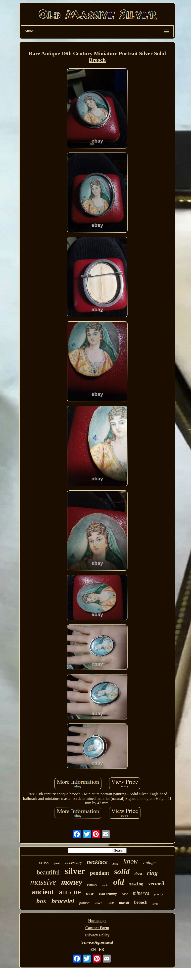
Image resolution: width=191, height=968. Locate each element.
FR (101, 949)
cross (43, 862)
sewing (136, 884)
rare (110, 902)
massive (43, 881)
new (90, 893)
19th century (108, 894)
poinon (84, 903)
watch (98, 903)
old (118, 881)
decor (115, 864)
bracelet (62, 901)
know (130, 862)
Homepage (97, 920)
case (125, 894)
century (92, 884)
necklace (97, 862)
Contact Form (97, 928)
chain (105, 885)
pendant (99, 873)
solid (122, 871)
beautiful (48, 872)
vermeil (156, 883)
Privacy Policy (97, 935)
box (41, 901)
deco (138, 874)
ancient (43, 892)
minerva (141, 893)
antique (70, 892)
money (71, 882)
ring (152, 872)
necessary (73, 862)
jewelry (158, 894)
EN (93, 949)
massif (124, 903)
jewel (57, 863)
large (155, 903)
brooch (140, 902)
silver (75, 871)
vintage (149, 862)
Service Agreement (97, 942)
